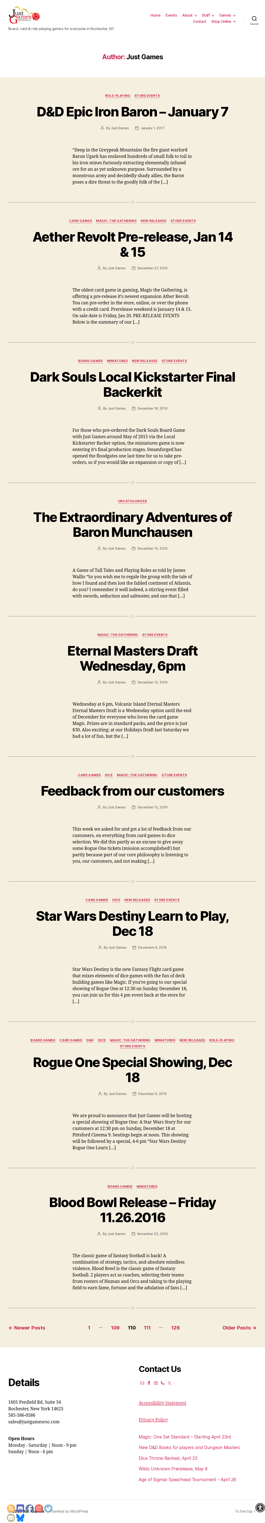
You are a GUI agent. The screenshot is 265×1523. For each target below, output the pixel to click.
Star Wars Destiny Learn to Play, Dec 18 (132, 923)
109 (115, 1328)
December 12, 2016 (152, 682)
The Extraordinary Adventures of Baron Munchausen (132, 524)
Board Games (90, 361)
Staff (206, 15)
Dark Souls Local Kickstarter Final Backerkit (132, 384)
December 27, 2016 (152, 268)
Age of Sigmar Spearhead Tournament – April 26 (187, 1479)
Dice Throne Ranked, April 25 (168, 1458)
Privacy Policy (153, 1420)
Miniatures (117, 361)
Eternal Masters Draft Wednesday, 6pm (132, 658)
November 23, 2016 (152, 1234)
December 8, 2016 (152, 947)
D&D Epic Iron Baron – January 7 (132, 112)
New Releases (153, 221)
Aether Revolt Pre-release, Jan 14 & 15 (132, 244)
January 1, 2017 (152, 128)
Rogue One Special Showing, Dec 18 (132, 1069)
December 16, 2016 (152, 408)
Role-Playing (117, 96)
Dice (109, 775)
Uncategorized (132, 501)
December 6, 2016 (152, 1094)
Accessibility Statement (162, 1403)
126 (175, 1328)
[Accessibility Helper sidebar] (260, 1508)
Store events (147, 96)
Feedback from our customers (132, 791)
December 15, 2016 (152, 548)
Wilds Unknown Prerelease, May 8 (173, 1468)
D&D (90, 1040)
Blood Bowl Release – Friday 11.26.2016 (132, 1209)
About (187, 15)
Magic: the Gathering (116, 221)
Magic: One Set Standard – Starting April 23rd (185, 1437)
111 (147, 1328)
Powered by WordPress (68, 1511)
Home (155, 15)
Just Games (120, 128)
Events (171, 15)
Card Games (80, 221)
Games (225, 15)
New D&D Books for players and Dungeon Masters (189, 1447)
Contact (199, 21)
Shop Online (221, 21)
